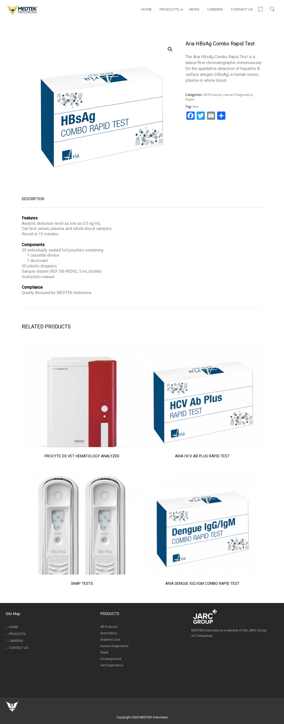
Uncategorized (110, 659)
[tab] (33, 199)
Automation (108, 633)
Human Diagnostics (238, 95)
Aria (195, 106)
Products (17, 634)
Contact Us (18, 648)
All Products (213, 95)
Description (33, 199)
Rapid (189, 99)
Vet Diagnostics (111, 665)
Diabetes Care (110, 639)
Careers (16, 641)
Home (13, 627)
